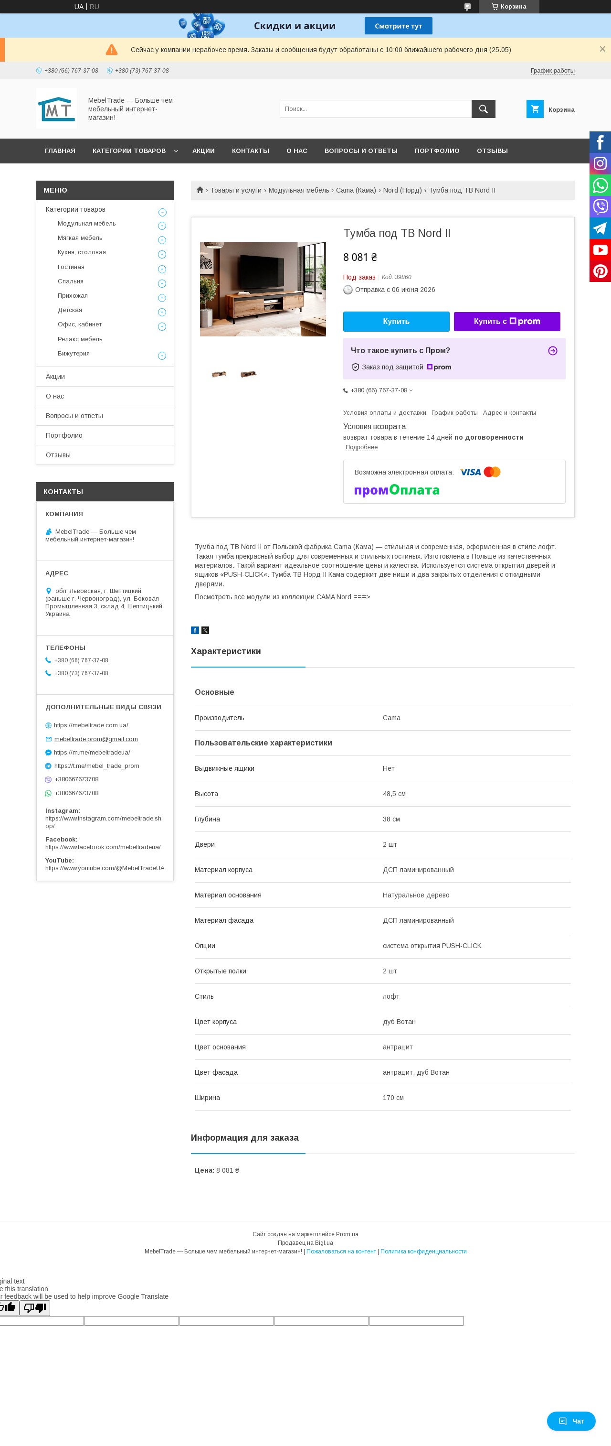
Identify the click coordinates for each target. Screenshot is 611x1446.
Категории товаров (129, 150)
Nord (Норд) (402, 190)
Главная (60, 150)
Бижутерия (74, 353)
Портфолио (437, 150)
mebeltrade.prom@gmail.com (96, 739)
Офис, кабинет (80, 324)
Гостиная (71, 266)
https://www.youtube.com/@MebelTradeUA (105, 868)
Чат (571, 1421)
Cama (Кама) (356, 190)
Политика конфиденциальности (423, 1251)
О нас (296, 150)
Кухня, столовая (82, 252)
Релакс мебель (80, 339)
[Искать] (483, 109)
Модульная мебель (299, 190)
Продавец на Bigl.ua (305, 1243)
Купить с (507, 321)
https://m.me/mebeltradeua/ (92, 752)
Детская (70, 309)
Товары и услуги (236, 190)
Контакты (250, 150)
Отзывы (492, 150)
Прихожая (73, 295)
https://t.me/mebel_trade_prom (96, 765)
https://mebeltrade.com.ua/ (91, 725)
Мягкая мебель (80, 237)
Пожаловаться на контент (341, 1251)
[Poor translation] (35, 1308)
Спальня (71, 281)
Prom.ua (347, 1234)
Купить (396, 321)
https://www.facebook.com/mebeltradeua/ (103, 847)
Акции (203, 150)
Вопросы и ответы (361, 150)
